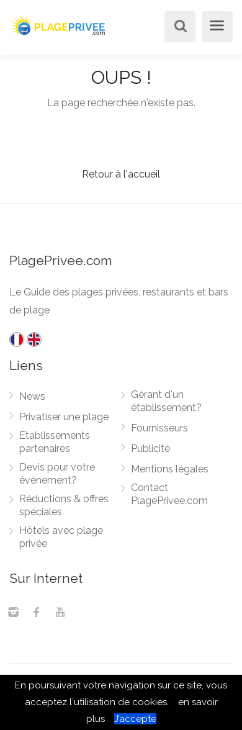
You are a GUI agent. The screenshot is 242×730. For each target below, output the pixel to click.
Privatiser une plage (64, 417)
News (32, 396)
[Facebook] (36, 613)
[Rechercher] (178, 28)
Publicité (150, 448)
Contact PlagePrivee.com (169, 494)
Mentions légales (169, 469)
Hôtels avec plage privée (61, 537)
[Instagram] (13, 613)
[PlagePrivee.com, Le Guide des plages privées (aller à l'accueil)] (59, 24)
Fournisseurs (159, 428)
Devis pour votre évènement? (57, 473)
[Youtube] (60, 613)
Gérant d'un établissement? (166, 401)
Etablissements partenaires (54, 442)
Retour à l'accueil (121, 174)
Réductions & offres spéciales (64, 505)
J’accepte (135, 718)
